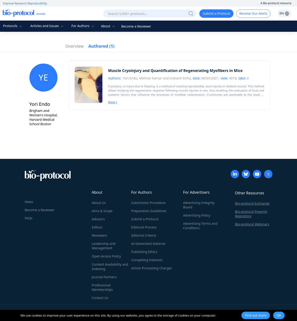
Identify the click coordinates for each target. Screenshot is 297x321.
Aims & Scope (102, 211)
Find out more (256, 315)
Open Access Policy (106, 256)
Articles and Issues (47, 26)
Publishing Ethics (144, 252)
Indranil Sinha (180, 78)
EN (284, 13)
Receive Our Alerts (253, 13)
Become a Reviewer (136, 26)
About (108, 26)
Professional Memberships (102, 287)
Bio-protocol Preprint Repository (251, 213)
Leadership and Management (104, 245)
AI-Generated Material (148, 243)
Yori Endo (130, 78)
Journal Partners (104, 277)
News (29, 202)
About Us (99, 202)
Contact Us (100, 298)
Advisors (98, 219)
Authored (101, 46)
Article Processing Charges (151, 268)
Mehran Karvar (150, 78)
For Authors (83, 26)
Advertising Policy (196, 215)
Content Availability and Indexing (110, 266)
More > (113, 102)
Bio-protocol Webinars (252, 224)
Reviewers (99, 235)
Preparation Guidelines (149, 211)
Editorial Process (144, 227)
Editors (97, 227)
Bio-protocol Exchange (252, 203)
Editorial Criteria (143, 235)
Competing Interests (147, 260)
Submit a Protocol (216, 13)
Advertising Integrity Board (199, 204)
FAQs (28, 218)
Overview (74, 46)
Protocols (13, 26)
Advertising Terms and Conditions (200, 225)
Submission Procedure (148, 202)
